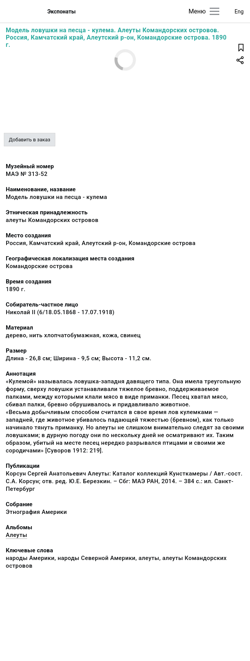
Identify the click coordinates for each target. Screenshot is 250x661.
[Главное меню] (214, 11)
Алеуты (16, 535)
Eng (239, 11)
